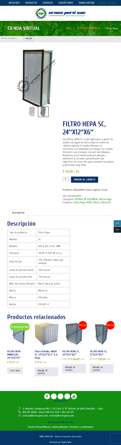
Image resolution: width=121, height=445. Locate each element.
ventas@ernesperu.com (61, 415)
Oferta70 (106, 202)
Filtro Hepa (79, 202)
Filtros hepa (105, 199)
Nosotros (14, 2)
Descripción (18, 212)
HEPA (89, 202)
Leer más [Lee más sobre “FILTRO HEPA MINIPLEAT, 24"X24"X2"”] (15, 370)
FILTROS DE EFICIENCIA (88, 28)
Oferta (96, 202)
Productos (31, 2)
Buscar (29, 38)
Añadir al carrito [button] (42, 372)
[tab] (18, 213)
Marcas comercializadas (55, 427)
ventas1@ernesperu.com (35, 415)
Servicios (48, 2)
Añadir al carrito (84, 179)
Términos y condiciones (81, 427)
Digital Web (66, 442)
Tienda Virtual (35, 427)
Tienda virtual (86, 2)
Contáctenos (65, 2)
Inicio (68, 28)
